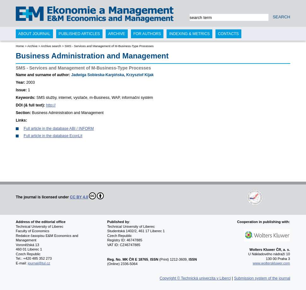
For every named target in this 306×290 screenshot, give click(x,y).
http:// (51, 105)
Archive (32, 46)
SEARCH (281, 17)
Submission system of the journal (262, 278)
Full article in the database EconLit (53, 136)
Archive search (51, 46)
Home (20, 46)
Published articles (79, 34)
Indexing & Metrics (189, 34)
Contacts (228, 34)
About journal (34, 34)
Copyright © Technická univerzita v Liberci (195, 278)
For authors (147, 34)
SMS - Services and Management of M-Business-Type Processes (109, 46)
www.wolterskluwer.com (271, 263)
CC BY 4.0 (87, 195)
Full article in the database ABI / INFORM (59, 128)
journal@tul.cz (39, 263)
